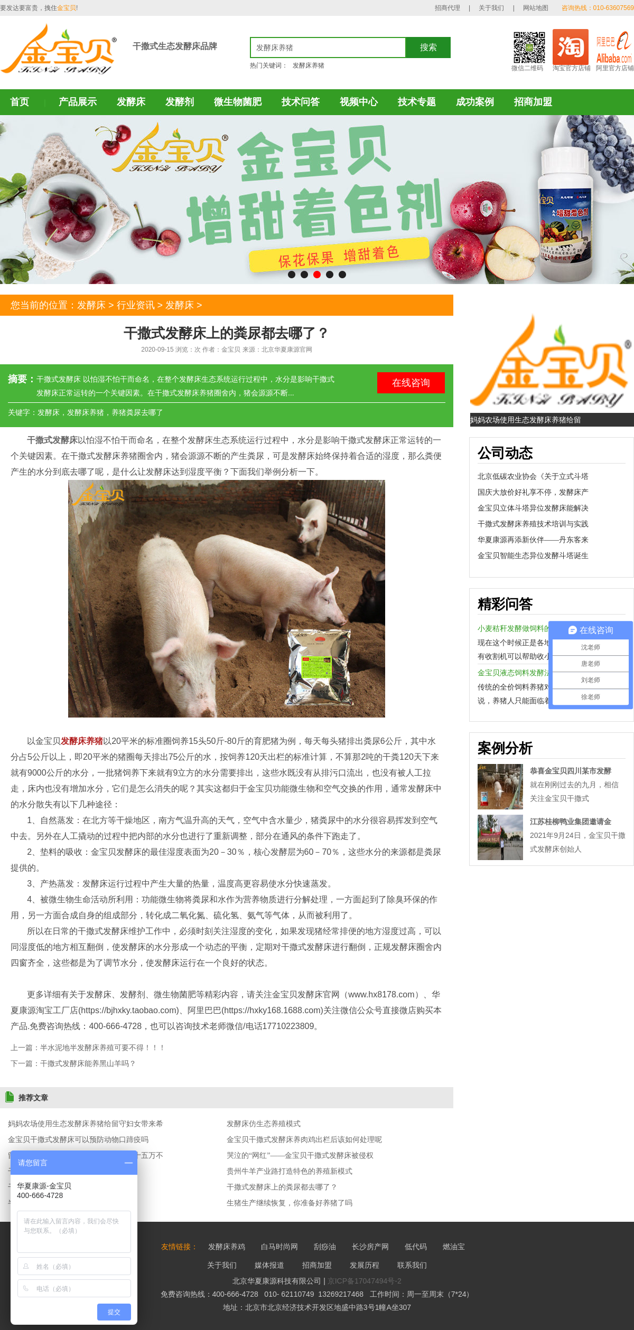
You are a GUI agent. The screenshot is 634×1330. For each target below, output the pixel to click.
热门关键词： (269, 65)
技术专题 (417, 102)
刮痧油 (325, 1246)
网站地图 (535, 8)
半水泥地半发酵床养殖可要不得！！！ (103, 1047)
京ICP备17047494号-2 (365, 1281)
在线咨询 (411, 383)
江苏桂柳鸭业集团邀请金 (570, 821)
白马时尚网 (279, 1246)
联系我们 (412, 1265)
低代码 (416, 1246)
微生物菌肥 (238, 102)
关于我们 (491, 8)
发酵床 (131, 102)
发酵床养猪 (308, 65)
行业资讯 (136, 305)
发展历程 (364, 1265)
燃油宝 (454, 1246)
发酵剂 (179, 102)
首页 (19, 102)
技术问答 (301, 102)
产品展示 (78, 102)
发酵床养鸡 (226, 1246)
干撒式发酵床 (52, 440)
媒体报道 (269, 1265)
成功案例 (475, 102)
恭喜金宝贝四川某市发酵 (570, 771)
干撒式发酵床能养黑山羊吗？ (88, 1063)
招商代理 (447, 8)
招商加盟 (533, 102)
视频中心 (359, 102)
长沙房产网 (370, 1246)
